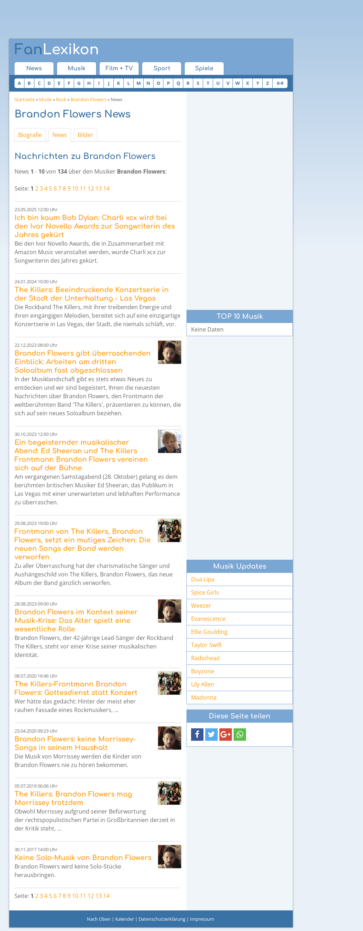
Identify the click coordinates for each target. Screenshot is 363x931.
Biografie (30, 135)
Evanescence (208, 619)
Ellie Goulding (209, 632)
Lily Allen (202, 684)
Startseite (25, 99)
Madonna (204, 697)
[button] (197, 734)
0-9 (280, 83)
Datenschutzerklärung (162, 919)
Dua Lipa (202, 579)
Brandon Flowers (88, 99)
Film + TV (119, 68)
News (34, 68)
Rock (61, 99)
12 (91, 188)
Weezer (201, 605)
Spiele (204, 68)
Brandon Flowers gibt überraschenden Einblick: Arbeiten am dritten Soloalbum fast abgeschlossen (83, 362)
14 (106, 188)
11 (83, 188)
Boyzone (202, 671)
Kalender (124, 919)
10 (75, 188)
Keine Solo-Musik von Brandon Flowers (83, 857)
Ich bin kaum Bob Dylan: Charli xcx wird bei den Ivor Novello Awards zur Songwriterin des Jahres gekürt (95, 226)
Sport (161, 68)
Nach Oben (99, 919)
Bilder (85, 135)
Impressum (202, 919)
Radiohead (205, 658)
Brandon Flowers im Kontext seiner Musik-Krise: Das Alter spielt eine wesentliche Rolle (76, 620)
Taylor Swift (206, 645)
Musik (76, 68)
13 (98, 188)
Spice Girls (205, 592)
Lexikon (57, 49)
